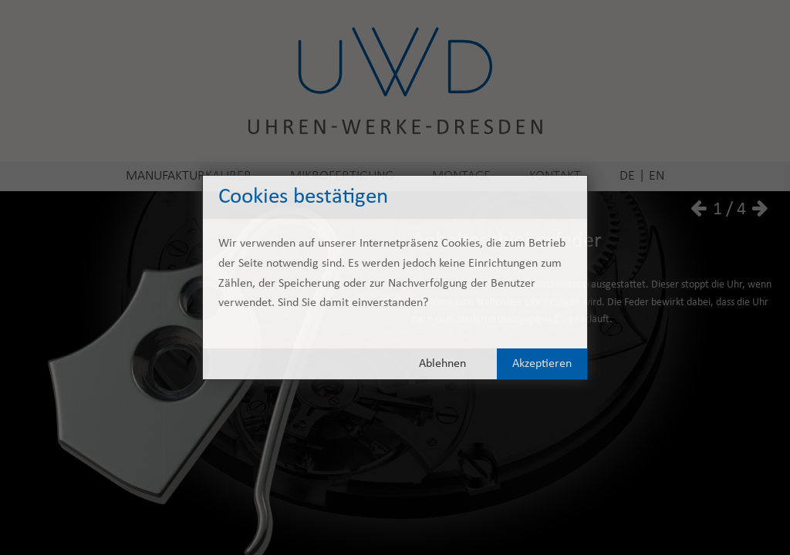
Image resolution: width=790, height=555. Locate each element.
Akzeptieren (542, 364)
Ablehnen (442, 364)
